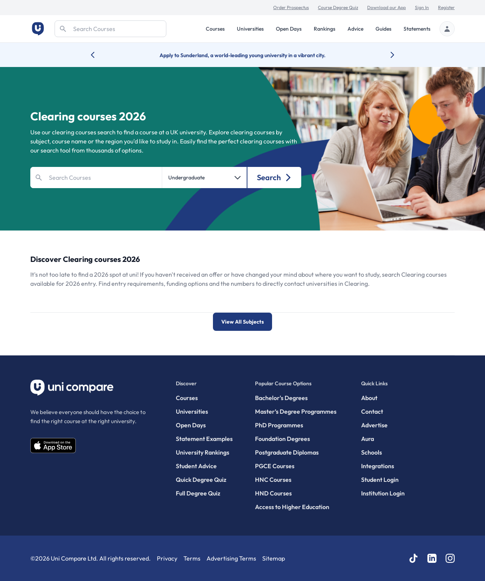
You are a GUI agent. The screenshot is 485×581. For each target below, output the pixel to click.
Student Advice (196, 466)
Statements (417, 28)
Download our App (386, 7)
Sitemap (273, 558)
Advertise (374, 425)
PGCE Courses (274, 466)
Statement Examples (204, 438)
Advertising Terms (231, 558)
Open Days (289, 28)
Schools (371, 452)
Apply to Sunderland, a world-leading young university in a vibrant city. (242, 55)
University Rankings (202, 452)
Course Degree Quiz (338, 7)
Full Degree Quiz (198, 493)
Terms (191, 558)
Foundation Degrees (282, 438)
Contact (372, 411)
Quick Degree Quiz (201, 479)
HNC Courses (273, 479)
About (369, 398)
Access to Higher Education (292, 507)
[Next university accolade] (386, 55)
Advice (355, 28)
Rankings (324, 28)
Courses (215, 28)
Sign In (422, 7)
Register (446, 7)
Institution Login (383, 493)
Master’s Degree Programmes (295, 411)
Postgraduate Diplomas (287, 452)
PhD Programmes (279, 425)
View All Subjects (242, 321)
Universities (250, 28)
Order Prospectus (291, 7)
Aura (367, 438)
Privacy (167, 558)
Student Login (380, 479)
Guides (383, 28)
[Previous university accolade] (98, 55)
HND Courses (273, 493)
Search (274, 177)
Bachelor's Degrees (281, 398)
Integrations (377, 466)
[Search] (110, 28)
